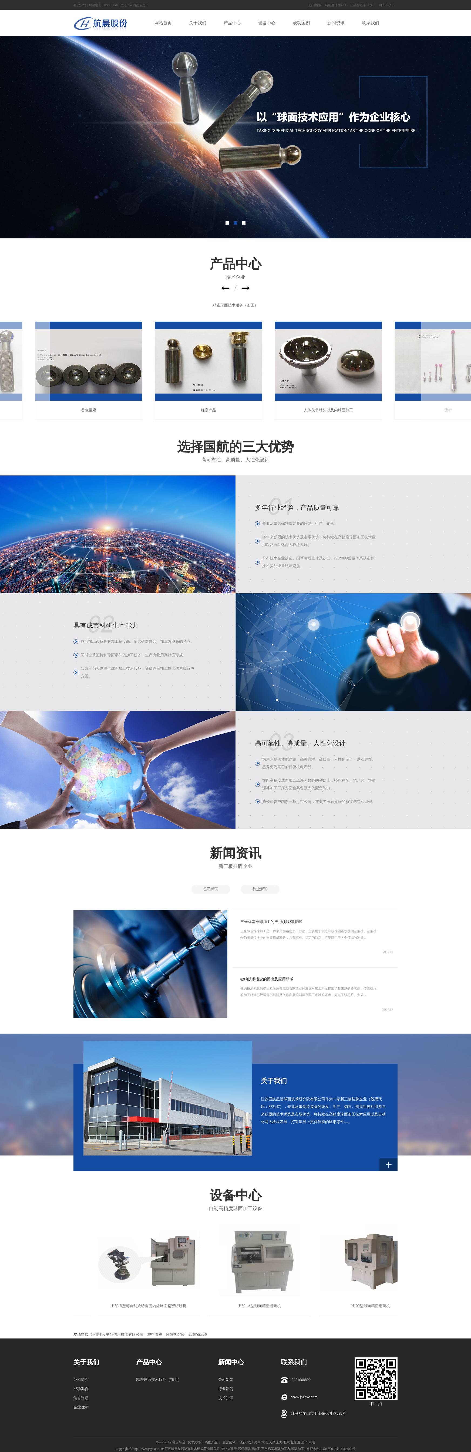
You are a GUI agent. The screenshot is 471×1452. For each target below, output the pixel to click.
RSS (107, 5)
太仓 (264, 1442)
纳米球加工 (387, 5)
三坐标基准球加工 (363, 5)
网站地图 (95, 5)
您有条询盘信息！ (135, 5)
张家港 (295, 1442)
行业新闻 (260, 889)
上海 (279, 1442)
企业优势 (81, 1407)
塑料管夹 (154, 1335)
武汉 (250, 1442)
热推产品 (211, 1442)
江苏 (243, 1442)
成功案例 (81, 1389)
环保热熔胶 (175, 1335)
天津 (272, 1442)
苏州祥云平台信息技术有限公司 (116, 1335)
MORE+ (387, 952)
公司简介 (81, 1380)
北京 (286, 1442)
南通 (311, 1442)
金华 (304, 1442)
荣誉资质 (81, 1398)
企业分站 (79, 5)
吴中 (257, 1442)
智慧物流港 (198, 1335)
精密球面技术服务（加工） (235, 305)
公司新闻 (210, 889)
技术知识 (225, 1398)
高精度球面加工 (336, 5)
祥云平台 (178, 1442)
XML (115, 5)
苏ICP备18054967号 (342, 1449)
